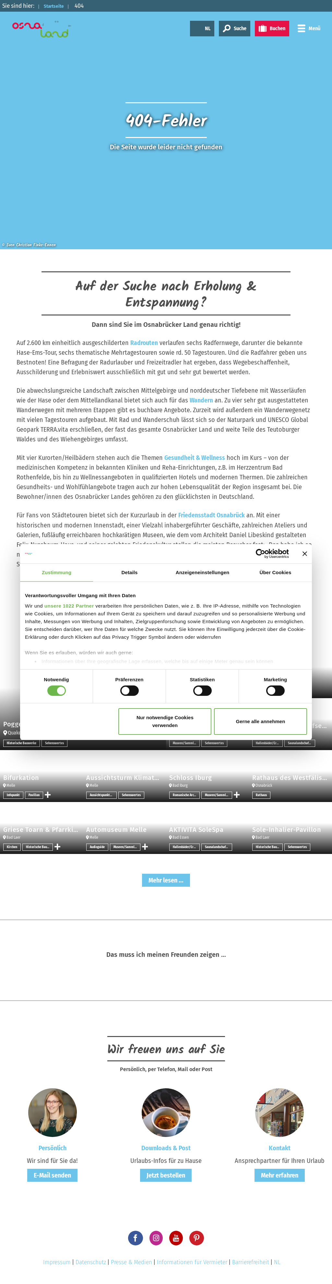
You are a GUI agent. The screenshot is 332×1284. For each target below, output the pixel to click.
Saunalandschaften (300, 743)
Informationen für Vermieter (192, 1261)
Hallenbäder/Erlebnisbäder (269, 743)
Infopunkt (13, 795)
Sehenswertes (54, 743)
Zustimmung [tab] (56, 572)
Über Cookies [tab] (275, 572)
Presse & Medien (131, 1261)
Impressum (57, 1261)
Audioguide (97, 847)
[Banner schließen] (304, 553)
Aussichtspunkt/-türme (103, 795)
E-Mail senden (52, 1175)
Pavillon (34, 795)
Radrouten (144, 343)
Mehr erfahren (279, 1175)
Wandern (201, 400)
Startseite (57, 5)
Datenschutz (91, 1261)
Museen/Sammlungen (186, 743)
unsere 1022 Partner (69, 605)
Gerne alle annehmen (260, 721)
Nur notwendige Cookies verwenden (165, 721)
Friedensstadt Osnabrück (211, 515)
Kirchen (12, 847)
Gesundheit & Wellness (195, 458)
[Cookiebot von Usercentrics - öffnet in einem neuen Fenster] (260, 554)
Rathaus (261, 795)
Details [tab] (130, 572)
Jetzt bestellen (166, 1175)
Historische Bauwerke (21, 743)
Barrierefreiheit (250, 1261)
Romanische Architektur (186, 795)
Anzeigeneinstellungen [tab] (202, 572)
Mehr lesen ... (166, 880)
